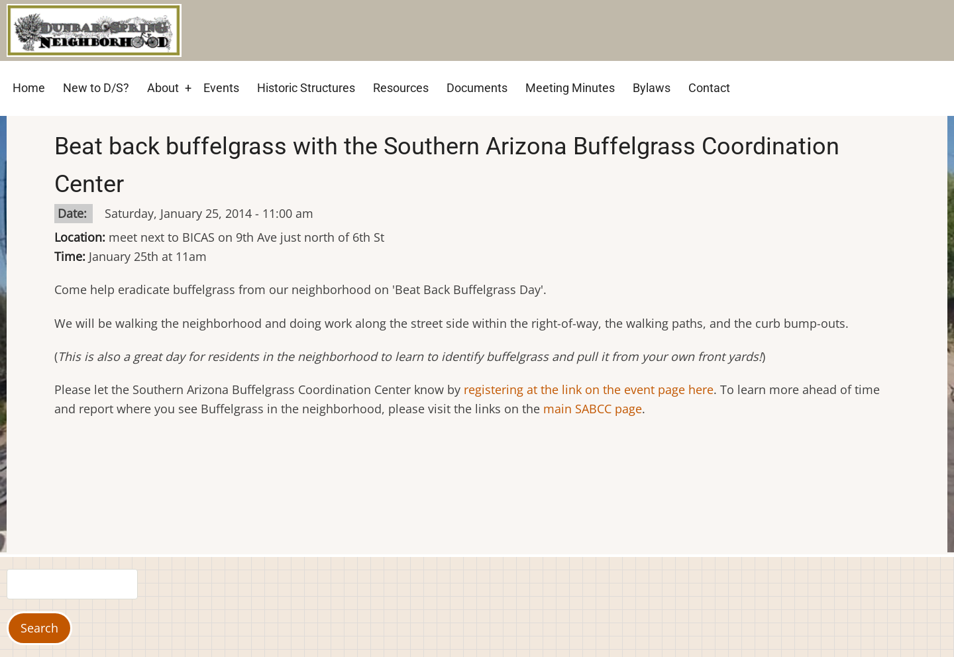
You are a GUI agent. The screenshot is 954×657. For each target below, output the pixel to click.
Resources (401, 88)
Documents (477, 88)
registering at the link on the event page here (589, 389)
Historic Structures (306, 88)
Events (221, 88)
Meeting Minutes (570, 88)
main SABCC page (592, 409)
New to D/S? (96, 88)
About (163, 88)
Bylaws (651, 88)
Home (29, 88)
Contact (709, 88)
